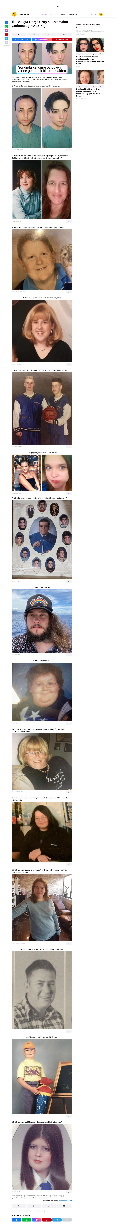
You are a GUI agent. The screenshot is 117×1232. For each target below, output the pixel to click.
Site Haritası (99, 26)
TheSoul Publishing (87, 30)
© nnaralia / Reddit (16, 1191)
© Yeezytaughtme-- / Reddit (18, 1031)
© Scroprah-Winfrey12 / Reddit (18, 291)
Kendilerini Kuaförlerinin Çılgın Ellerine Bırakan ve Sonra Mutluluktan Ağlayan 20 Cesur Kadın (88, 92)
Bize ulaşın (78, 24)
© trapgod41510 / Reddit (17, 791)
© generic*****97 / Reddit (17, 149)
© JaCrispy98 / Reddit (17, 723)
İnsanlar (78, 66)
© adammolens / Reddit (17, 446)
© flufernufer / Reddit (16, 1116)
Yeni (51, 14)
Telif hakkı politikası (95, 24)
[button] (79, 54)
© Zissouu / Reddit (16, 581)
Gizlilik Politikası (86, 24)
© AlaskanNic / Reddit (16, 493)
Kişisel (44, 14)
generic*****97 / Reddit (65, 1200)
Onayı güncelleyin (80, 27)
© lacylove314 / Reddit (17, 364)
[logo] (20, 14)
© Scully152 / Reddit (16, 221)
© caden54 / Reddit (16, 654)
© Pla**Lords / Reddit (16, 864)
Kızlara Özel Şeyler (81, 98)
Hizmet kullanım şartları (90, 26)
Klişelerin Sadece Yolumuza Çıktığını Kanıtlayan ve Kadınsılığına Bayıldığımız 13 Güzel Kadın (90, 60)
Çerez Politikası (79, 26)
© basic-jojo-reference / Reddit (18, 943)
